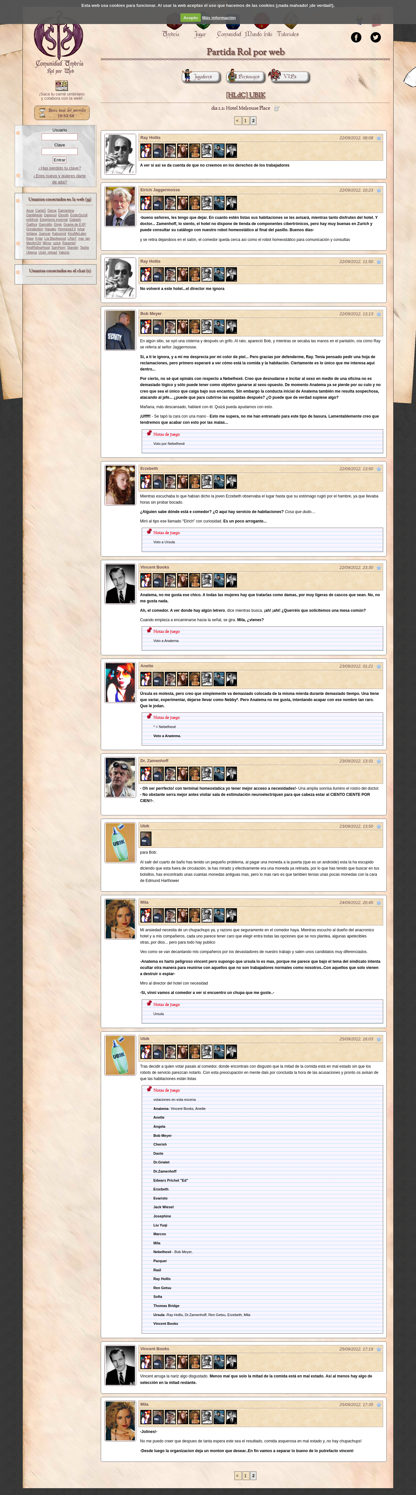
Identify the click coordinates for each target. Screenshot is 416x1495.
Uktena (31, 252)
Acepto (191, 17)
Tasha (84, 247)
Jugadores (197, 77)
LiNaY (72, 238)
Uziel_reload (47, 252)
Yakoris (63, 252)
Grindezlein (34, 229)
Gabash (75, 219)
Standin (73, 247)
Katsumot (59, 233)
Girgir (58, 224)
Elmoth (63, 215)
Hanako (50, 229)
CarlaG (40, 210)
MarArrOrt (33, 243)
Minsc (47, 243)
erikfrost (32, 219)
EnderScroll (78, 215)
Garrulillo (45, 224)
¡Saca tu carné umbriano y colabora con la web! (61, 96)
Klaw (29, 238)
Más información (219, 17)
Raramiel (69, 243)
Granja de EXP (75, 224)
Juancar (44, 233)
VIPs (283, 77)
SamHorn (58, 247)
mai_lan (84, 238)
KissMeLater (77, 233)
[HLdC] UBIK (245, 95)
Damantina (66, 210)
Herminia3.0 (67, 229)
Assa (30, 210)
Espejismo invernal (54, 219)
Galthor (31, 224)
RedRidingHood (38, 247)
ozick (56, 243)
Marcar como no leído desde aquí (379, 138)
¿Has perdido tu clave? (59, 168)
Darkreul (50, 215)
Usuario (59, 130)
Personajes (243, 77)
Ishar (81, 229)
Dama (51, 210)
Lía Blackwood (55, 238)
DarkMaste (34, 215)
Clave (59, 145)
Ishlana (31, 233)
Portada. (58, 42)
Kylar (39, 238)
